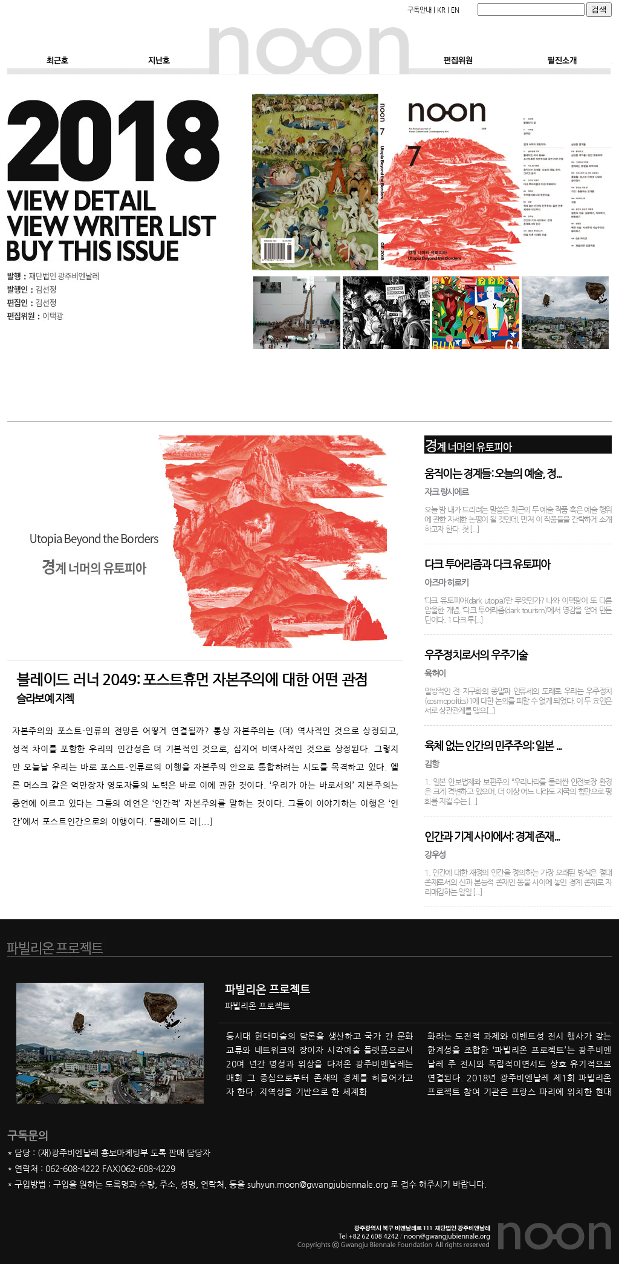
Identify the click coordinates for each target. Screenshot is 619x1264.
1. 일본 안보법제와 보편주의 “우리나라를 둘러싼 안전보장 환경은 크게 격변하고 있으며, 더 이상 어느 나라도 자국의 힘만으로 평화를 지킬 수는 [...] (518, 791)
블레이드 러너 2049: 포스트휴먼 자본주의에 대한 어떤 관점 (192, 679)
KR (441, 10)
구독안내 (419, 10)
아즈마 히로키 (446, 582)
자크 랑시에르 (446, 492)
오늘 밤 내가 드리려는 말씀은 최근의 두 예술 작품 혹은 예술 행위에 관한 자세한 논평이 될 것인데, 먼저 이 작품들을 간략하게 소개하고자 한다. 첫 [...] (518, 519)
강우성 (435, 854)
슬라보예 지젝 (44, 698)
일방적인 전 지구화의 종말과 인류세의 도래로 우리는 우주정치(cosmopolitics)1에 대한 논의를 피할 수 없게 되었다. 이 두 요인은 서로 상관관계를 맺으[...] (518, 700)
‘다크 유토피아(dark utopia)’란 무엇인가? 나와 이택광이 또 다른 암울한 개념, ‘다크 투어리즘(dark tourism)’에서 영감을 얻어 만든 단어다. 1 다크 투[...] (518, 610)
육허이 (435, 673)
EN (455, 10)
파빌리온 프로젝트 (267, 989)
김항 (431, 764)
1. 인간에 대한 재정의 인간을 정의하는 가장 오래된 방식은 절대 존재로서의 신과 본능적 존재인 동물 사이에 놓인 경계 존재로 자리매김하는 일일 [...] (518, 882)
